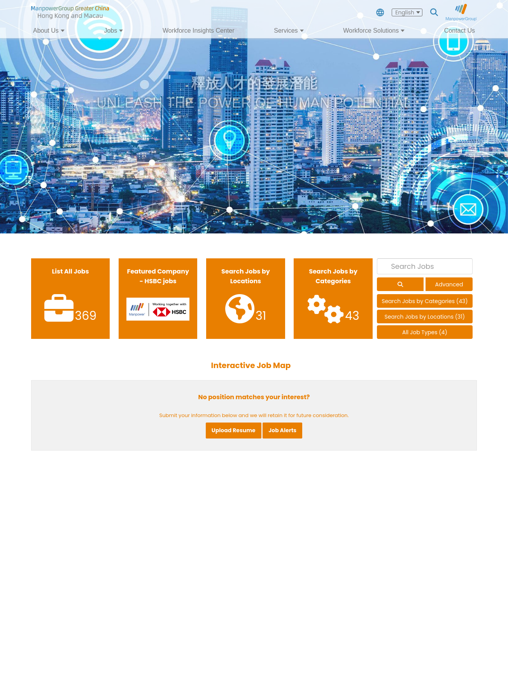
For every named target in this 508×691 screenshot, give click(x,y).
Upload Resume (234, 430)
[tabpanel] (254, 116)
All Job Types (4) (424, 332)
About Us (46, 30)
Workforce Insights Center (199, 30)
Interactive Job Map (251, 365)
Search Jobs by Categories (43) (425, 301)
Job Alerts (282, 430)
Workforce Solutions (371, 30)
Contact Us (459, 30)
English (404, 12)
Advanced (449, 284)
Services (286, 30)
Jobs (110, 30)
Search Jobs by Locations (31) (425, 317)
